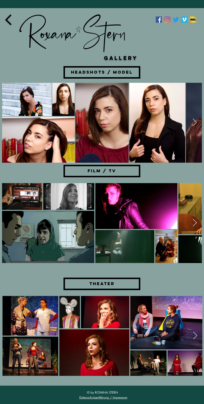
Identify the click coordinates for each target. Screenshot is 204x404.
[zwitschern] (176, 19)
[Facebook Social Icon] (159, 19)
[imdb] (193, 19)
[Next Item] (194, 122)
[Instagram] (167, 19)
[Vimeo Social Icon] (184, 19)
